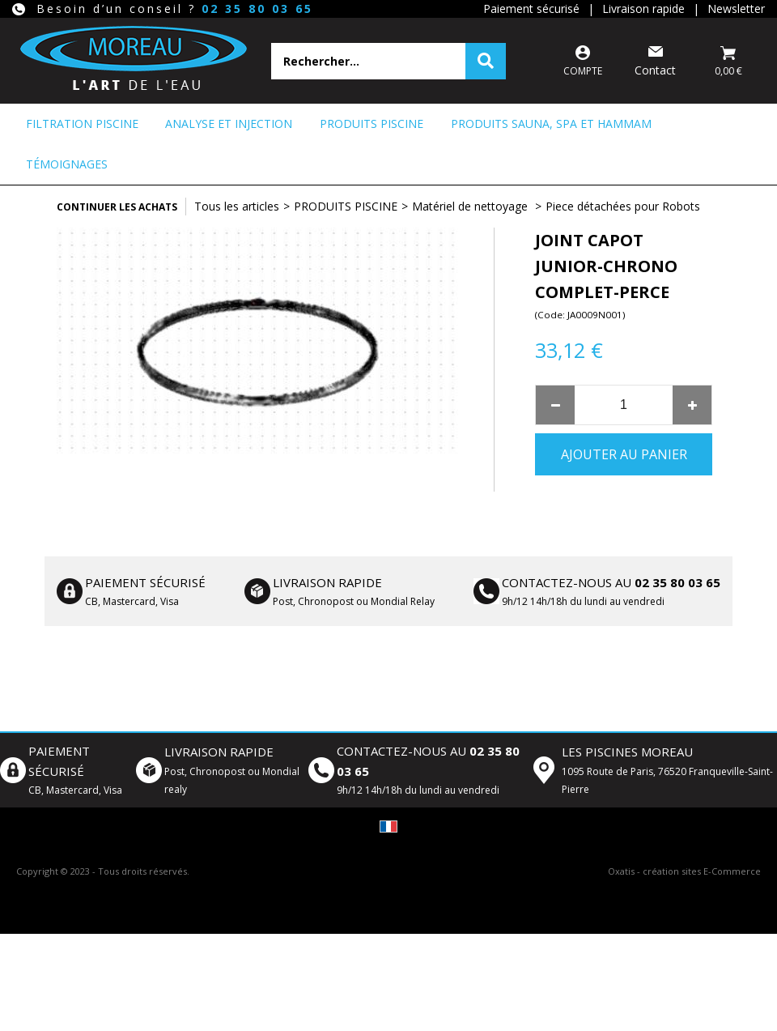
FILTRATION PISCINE (82, 123)
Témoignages (67, 164)
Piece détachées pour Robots (623, 206)
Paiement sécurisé (531, 8)
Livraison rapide (643, 8)
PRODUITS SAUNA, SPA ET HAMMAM (551, 123)
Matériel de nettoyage (471, 206)
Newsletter (736, 8)
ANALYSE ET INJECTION (228, 123)
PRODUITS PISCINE (371, 123)
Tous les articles (236, 206)
